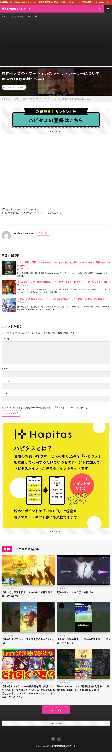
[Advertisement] (56, 44)
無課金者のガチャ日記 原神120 (75, 592)
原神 (21, 87)
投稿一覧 (43, 233)
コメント (6, 339)
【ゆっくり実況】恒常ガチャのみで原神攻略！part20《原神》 (27, 594)
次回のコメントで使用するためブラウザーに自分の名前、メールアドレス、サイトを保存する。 (45, 408)
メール (6, 381)
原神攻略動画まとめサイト (64, 746)
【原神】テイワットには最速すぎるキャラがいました (28, 641)
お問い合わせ (17, 16)
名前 (5, 369)
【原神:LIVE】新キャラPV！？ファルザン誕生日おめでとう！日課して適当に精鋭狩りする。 (63, 299)
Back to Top (56, 710)
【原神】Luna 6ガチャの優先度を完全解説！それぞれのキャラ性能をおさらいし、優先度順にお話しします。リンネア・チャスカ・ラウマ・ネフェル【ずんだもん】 (28, 691)
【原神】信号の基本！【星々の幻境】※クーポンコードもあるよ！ (83, 641)
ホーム (4, 16)
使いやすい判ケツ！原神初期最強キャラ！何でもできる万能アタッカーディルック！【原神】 (63, 282)
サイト (5, 393)
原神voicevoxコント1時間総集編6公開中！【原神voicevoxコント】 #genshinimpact (83, 688)
